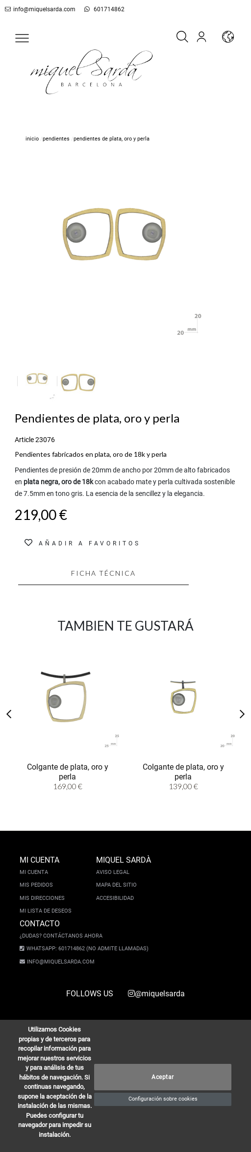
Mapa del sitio (116, 885)
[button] (22, 38)
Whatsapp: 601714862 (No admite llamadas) (85, 948)
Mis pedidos (36, 885)
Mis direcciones (42, 898)
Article (24, 440)
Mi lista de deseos (46, 911)
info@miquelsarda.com (38, 9)
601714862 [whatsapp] (98, 9)
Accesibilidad (115, 898)
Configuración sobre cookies (163, 1099)
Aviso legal (112, 872)
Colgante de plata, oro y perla (67, 771)
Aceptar (162, 1077)
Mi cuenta (34, 872)
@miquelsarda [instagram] (156, 993)
